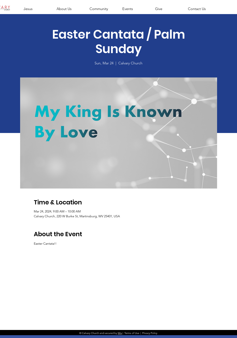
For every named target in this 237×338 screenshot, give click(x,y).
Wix (120, 333)
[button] (69, 7)
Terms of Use (131, 333)
